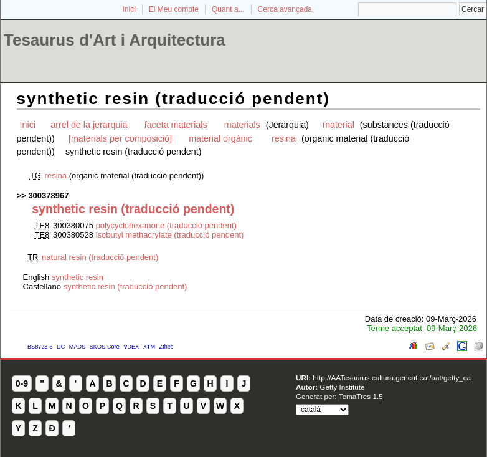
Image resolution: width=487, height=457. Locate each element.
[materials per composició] (120, 138)
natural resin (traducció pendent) (100, 257)
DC (61, 347)
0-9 (22, 383)
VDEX (131, 347)
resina (284, 138)
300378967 (48, 195)
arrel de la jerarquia (88, 125)
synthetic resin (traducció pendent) (125, 286)
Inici (129, 9)
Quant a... (228, 9)
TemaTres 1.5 (361, 396)
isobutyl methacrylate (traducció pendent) (170, 234)
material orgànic (222, 138)
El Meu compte (174, 9)
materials (243, 125)
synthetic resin (77, 277)
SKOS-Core (105, 347)
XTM (149, 347)
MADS (77, 347)
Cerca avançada (285, 9)
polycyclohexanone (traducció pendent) (166, 225)
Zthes (166, 347)
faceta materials (175, 125)
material (338, 125)
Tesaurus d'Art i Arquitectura (114, 40)
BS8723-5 (39, 347)
